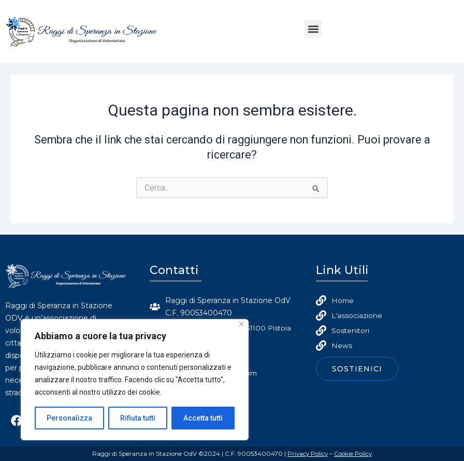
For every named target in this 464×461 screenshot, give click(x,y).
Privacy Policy (306, 453)
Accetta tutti (203, 418)
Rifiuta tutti (137, 418)
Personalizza (69, 418)
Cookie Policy (354, 453)
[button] (313, 28)
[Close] (241, 324)
